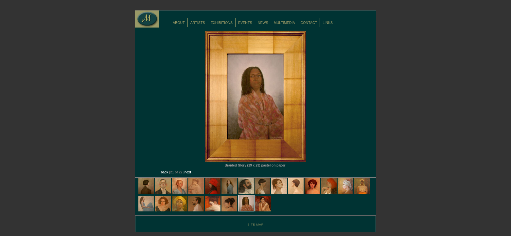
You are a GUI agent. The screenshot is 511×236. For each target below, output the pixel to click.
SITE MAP (255, 224)
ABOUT (179, 23)
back (164, 172)
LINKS (328, 23)
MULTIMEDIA (284, 23)
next (188, 172)
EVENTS (245, 23)
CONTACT (309, 23)
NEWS (263, 23)
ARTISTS (197, 23)
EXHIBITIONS (222, 23)
